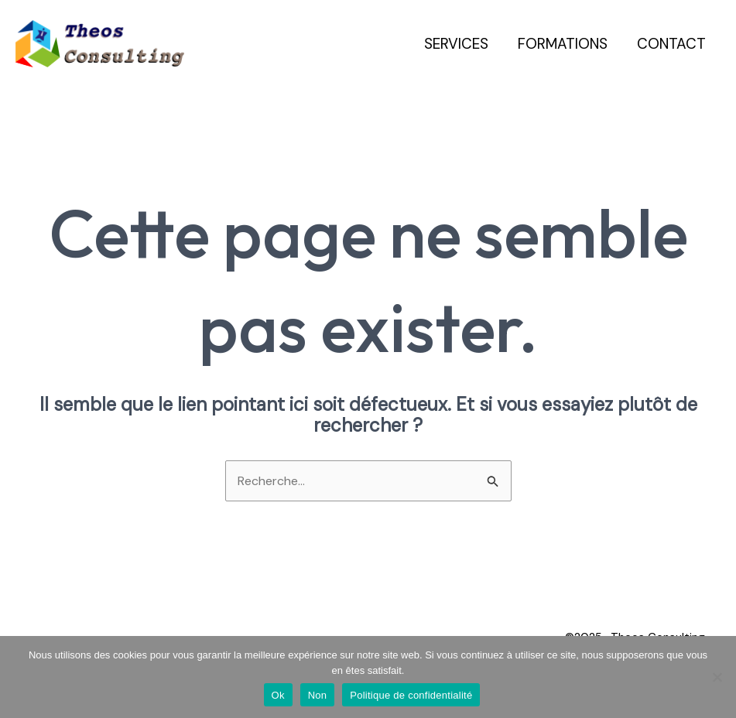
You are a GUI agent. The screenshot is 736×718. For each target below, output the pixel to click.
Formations (563, 43)
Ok (278, 695)
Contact (671, 43)
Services (456, 43)
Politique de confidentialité (411, 695)
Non (317, 695)
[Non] (716, 677)
